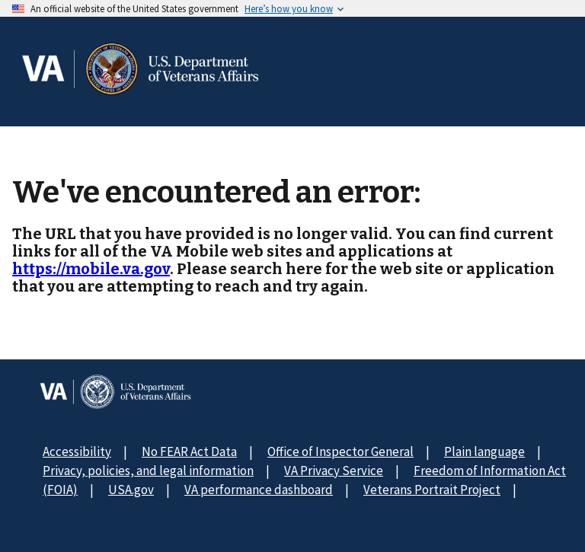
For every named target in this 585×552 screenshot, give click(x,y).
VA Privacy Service (333, 470)
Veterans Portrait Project (431, 489)
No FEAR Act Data (189, 451)
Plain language (484, 451)
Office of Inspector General (340, 451)
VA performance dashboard (258, 489)
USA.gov (131, 489)
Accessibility (77, 451)
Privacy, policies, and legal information (148, 470)
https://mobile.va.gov (91, 269)
